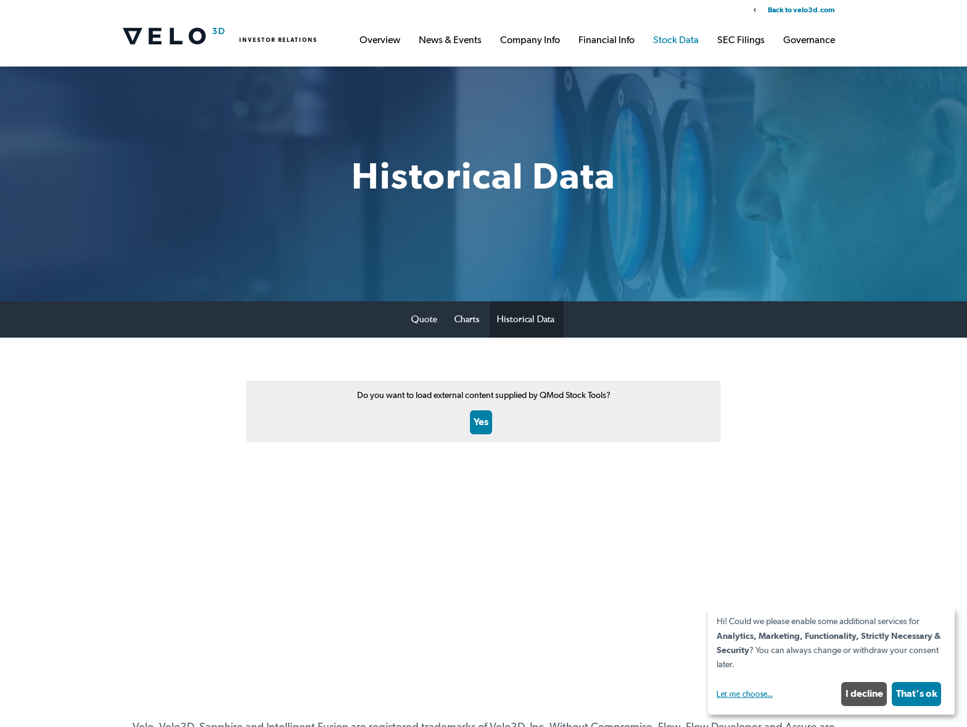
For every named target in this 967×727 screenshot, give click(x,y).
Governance (809, 41)
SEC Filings (741, 41)
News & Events (450, 41)
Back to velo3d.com (801, 10)
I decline (864, 694)
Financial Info (606, 41)
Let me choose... (745, 694)
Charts (467, 319)
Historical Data (525, 319)
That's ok (916, 694)
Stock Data (676, 41)
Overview (380, 41)
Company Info (530, 41)
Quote (424, 319)
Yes (481, 422)
